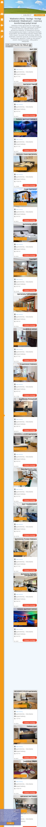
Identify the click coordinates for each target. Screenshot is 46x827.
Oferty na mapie (39, 15)
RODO (9, 821)
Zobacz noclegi (29, 80)
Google (13, 811)
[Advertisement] (23, 667)
